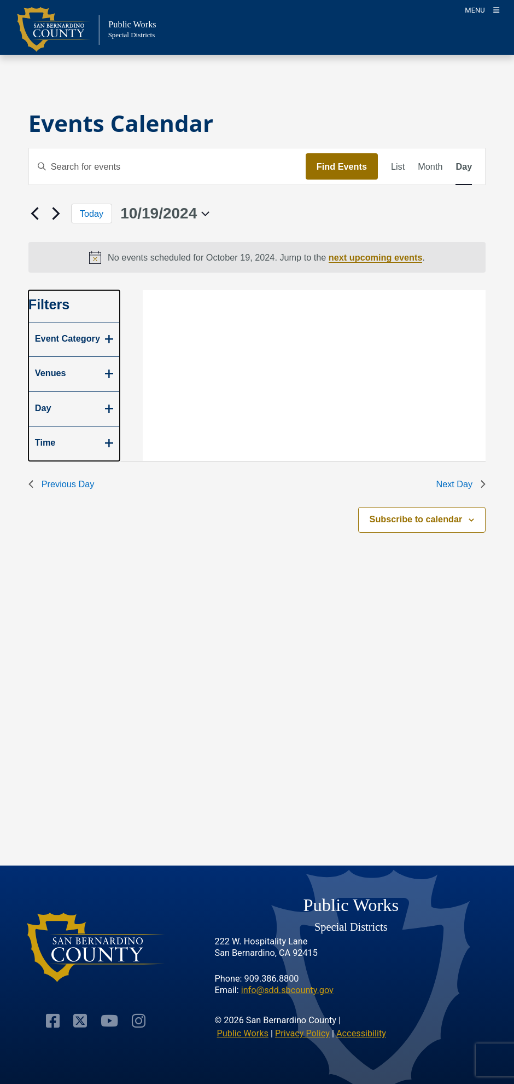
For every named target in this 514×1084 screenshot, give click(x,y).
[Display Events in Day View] (463, 166)
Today (91, 213)
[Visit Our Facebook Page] (53, 1020)
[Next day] (56, 213)
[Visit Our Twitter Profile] (80, 1020)
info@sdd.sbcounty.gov (287, 990)
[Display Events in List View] (398, 166)
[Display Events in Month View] (430, 166)
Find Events (342, 166)
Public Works (242, 1033)
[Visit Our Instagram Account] (138, 1020)
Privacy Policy (302, 1033)
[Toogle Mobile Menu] (482, 9)
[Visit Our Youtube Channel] (109, 1020)
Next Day (461, 484)
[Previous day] (35, 213)
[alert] (257, 257)
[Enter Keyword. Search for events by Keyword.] (167, 166)
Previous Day (61, 484)
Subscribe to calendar (416, 519)
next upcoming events (376, 257)
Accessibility (361, 1033)
